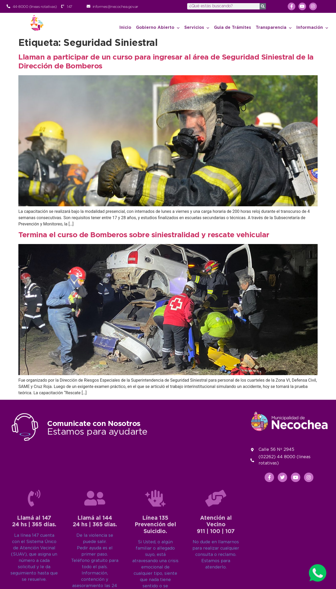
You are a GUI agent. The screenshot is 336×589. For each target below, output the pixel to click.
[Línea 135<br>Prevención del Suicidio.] (155, 570)
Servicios (196, 28)
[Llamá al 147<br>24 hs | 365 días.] (34, 570)
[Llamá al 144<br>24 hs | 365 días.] (94, 570)
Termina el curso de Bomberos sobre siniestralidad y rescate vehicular (143, 235)
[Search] (263, 6)
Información (312, 28)
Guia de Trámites (232, 28)
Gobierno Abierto (158, 28)
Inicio (125, 28)
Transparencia (274, 28)
